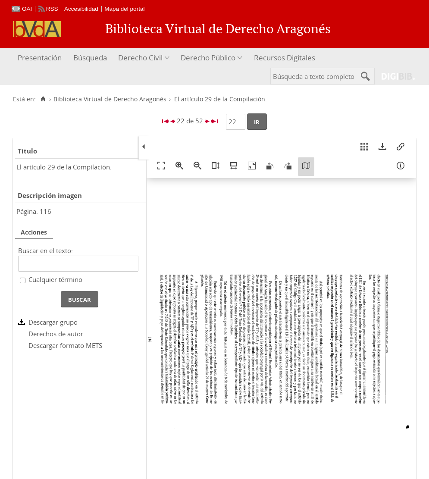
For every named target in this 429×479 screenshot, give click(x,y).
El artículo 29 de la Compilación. (64, 167)
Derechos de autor (55, 333)
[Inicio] (43, 99)
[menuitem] (40, 58)
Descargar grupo (53, 322)
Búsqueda (90, 58)
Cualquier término (55, 279)
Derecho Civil (140, 58)
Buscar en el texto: (45, 250)
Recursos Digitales (284, 58)
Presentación (40, 58)
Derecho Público (208, 58)
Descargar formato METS (65, 345)
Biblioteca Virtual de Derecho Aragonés (109, 99)
